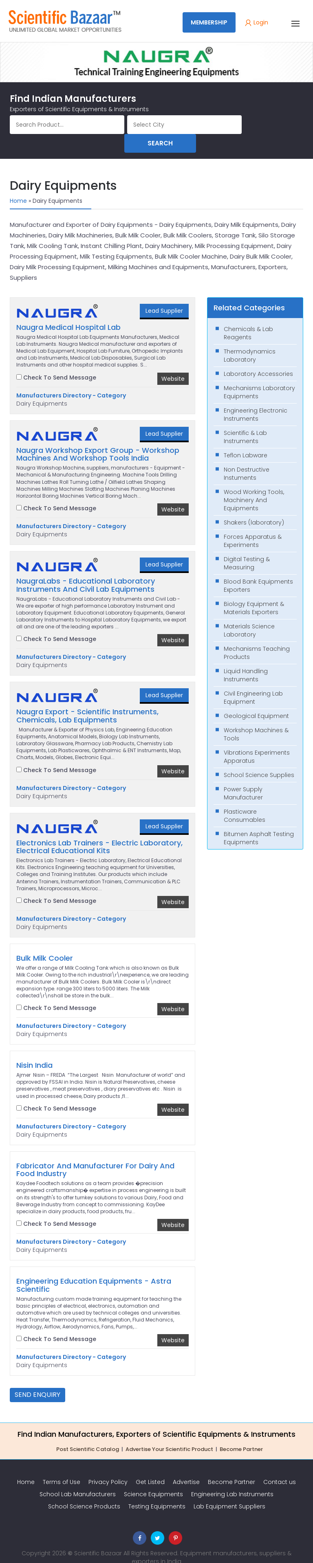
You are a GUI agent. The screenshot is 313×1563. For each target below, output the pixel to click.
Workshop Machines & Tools (256, 719)
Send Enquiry (37, 1380)
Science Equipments (153, 1479)
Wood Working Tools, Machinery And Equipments (254, 485)
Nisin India (34, 1051)
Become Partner (241, 1434)
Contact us (279, 1467)
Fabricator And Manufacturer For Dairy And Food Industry (95, 1155)
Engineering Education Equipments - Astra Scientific (93, 1270)
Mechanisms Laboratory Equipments (259, 377)
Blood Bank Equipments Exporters (258, 571)
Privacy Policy (108, 1467)
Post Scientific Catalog (87, 1434)
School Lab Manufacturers (78, 1479)
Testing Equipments (156, 1492)
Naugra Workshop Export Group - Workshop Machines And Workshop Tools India (97, 440)
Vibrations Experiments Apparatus (257, 742)
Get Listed (150, 1467)
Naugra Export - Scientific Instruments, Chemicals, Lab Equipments (87, 701)
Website (173, 364)
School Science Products (84, 1492)
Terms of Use (61, 1467)
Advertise (186, 1467)
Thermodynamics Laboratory (250, 341)
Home (18, 186)
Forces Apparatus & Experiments (253, 526)
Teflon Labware (245, 441)
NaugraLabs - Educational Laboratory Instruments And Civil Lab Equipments (85, 570)
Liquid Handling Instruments (246, 660)
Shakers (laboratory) (254, 508)
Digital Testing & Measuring (247, 548)
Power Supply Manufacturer (243, 779)
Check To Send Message (56, 363)
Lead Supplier (164, 296)
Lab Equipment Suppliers (229, 1492)
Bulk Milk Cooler (44, 944)
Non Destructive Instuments (246, 459)
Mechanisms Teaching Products (257, 638)
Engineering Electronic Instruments (255, 400)
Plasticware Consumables (244, 801)
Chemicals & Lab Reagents (248, 318)
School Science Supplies (259, 760)
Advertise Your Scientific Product (169, 1434)
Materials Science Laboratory (249, 616)
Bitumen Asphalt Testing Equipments (259, 823)
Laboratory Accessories (258, 359)
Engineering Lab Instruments (232, 1479)
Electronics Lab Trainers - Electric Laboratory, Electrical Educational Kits (99, 832)
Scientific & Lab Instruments (245, 422)
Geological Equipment (256, 701)
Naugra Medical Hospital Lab (68, 313)
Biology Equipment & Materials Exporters (254, 593)
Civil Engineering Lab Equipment (253, 683)
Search (274, 124)
